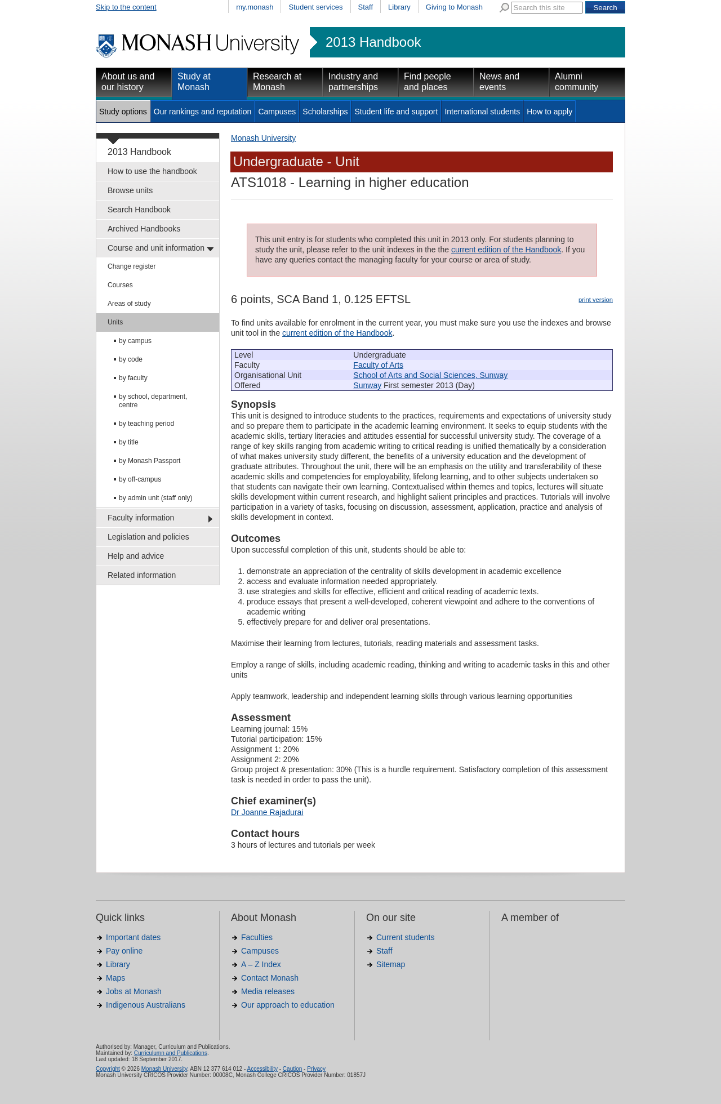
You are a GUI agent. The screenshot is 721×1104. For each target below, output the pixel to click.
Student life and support (396, 111)
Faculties (257, 937)
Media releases (268, 991)
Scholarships (325, 111)
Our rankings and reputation (203, 111)
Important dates (133, 937)
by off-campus (140, 479)
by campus (135, 341)
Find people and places (427, 82)
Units (115, 322)
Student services (315, 7)
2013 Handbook (373, 42)
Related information (142, 575)
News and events (499, 82)
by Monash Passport (149, 461)
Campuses (277, 111)
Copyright (108, 1069)
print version (595, 299)
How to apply (549, 111)
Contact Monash (270, 977)
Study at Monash (194, 82)
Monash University (263, 138)
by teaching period (146, 424)
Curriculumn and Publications (170, 1053)
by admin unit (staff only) (156, 498)
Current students (405, 937)
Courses (120, 285)
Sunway (367, 385)
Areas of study (129, 304)
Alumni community (576, 82)
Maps (115, 977)
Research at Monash (277, 82)
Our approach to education (288, 1004)
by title (129, 442)
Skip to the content (126, 7)
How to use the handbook (152, 171)
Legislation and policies (148, 536)
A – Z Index (261, 964)
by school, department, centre (153, 401)
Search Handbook (139, 209)
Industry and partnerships (353, 82)
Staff (365, 7)
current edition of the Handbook (506, 249)
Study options (123, 111)
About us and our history (127, 82)
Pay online (124, 950)
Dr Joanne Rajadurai (267, 812)
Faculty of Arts (378, 365)
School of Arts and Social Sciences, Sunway (430, 375)
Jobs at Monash (134, 991)
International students (482, 111)
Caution (292, 1069)
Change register (131, 266)
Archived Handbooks (144, 228)
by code (131, 359)
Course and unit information (156, 247)
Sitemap (390, 964)
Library (399, 7)
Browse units (130, 190)
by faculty (133, 378)
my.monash (254, 7)
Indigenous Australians (145, 1004)
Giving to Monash (454, 7)
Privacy (316, 1069)
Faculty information (141, 517)
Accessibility (262, 1069)
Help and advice (136, 555)
